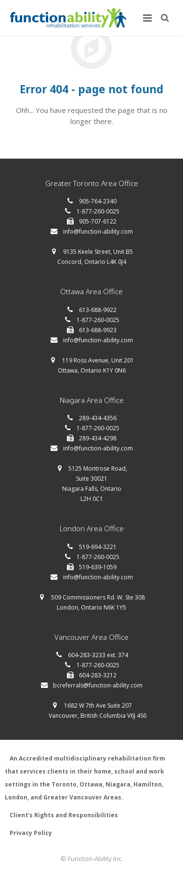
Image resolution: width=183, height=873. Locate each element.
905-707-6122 (98, 221)
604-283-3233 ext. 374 (98, 655)
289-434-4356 (98, 418)
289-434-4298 (98, 438)
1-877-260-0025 (98, 211)
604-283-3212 (98, 675)
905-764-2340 (98, 201)
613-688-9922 (98, 310)
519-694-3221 (98, 547)
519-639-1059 (98, 567)
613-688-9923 (98, 330)
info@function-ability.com (98, 231)
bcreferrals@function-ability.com (98, 685)
